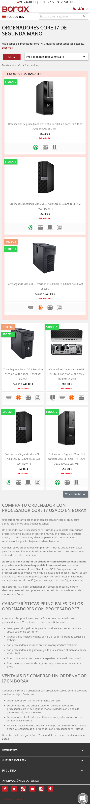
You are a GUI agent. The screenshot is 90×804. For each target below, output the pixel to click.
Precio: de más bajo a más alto (56, 57)
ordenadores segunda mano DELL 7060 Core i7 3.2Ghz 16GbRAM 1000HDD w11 (23, 458)
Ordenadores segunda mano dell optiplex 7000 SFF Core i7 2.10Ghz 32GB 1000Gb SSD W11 (67, 458)
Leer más (7, 47)
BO (15, 8)
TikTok (50, 789)
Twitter (14, 789)
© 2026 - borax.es (12, 799)
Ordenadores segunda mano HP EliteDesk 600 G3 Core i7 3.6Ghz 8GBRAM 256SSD (66, 374)
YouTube (32, 789)
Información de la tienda (20, 781)
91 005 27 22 (47, 2)
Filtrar (11, 57)
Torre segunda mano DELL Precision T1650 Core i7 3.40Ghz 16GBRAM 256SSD (23, 374)
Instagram (41, 789)
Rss (23, 789)
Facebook (5, 789)
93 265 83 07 (65, 2)
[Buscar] (63, 16)
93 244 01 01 (28, 2)
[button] (13, 16)
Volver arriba (75, 494)
